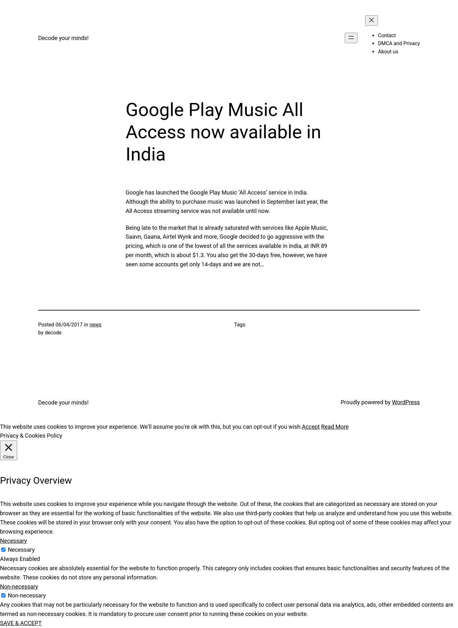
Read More (335, 426)
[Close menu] (371, 20)
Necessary (21, 549)
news (95, 325)
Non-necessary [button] (19, 586)
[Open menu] (351, 38)
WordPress (406, 402)
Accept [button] (311, 426)
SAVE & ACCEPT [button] (21, 623)
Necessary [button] (13, 540)
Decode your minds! (63, 38)
